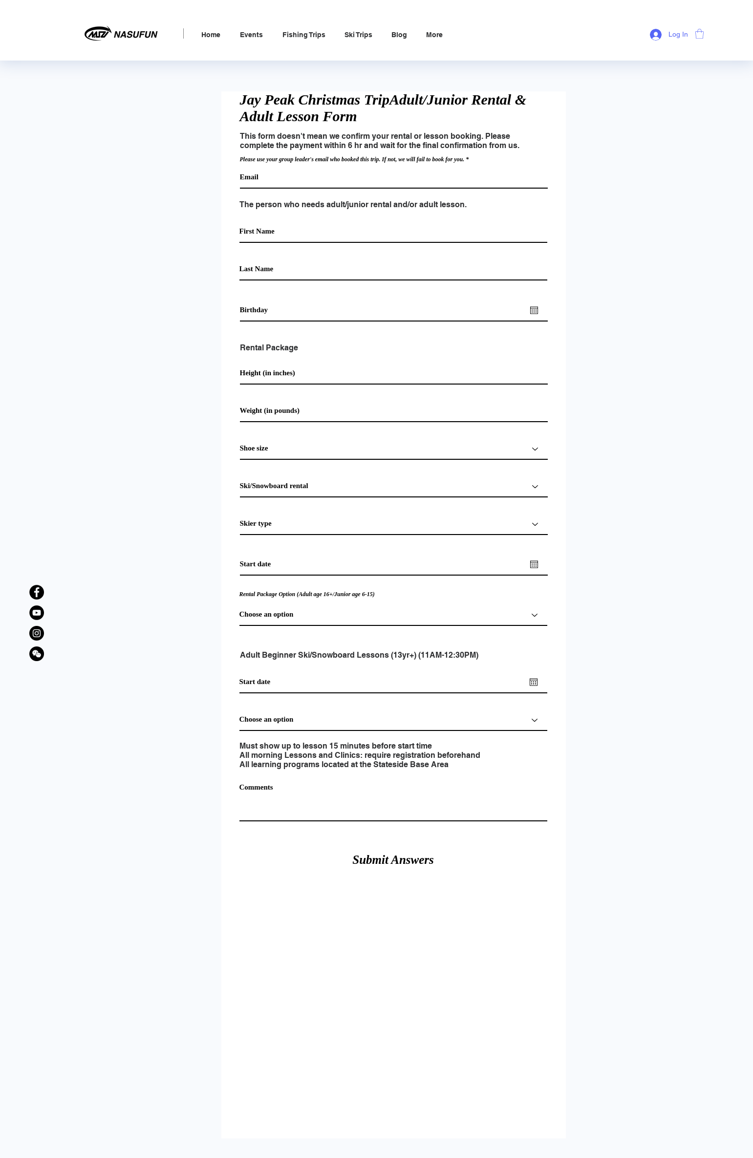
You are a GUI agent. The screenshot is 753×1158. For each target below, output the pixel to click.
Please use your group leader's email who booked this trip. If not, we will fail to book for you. (352, 159)
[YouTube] (36, 612)
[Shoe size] (394, 449)
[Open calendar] (534, 310)
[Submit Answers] (393, 859)
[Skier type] (394, 524)
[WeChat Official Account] (36, 653)
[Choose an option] (393, 720)
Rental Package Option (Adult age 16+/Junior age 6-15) (307, 594)
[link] (699, 34)
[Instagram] (36, 633)
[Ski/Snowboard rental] (394, 486)
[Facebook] (36, 592)
